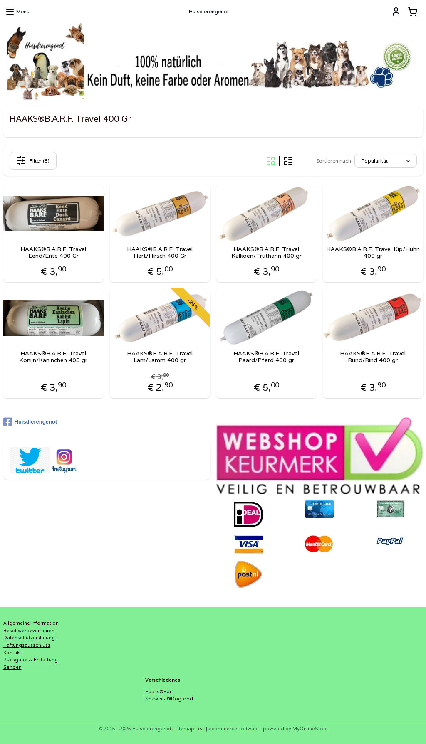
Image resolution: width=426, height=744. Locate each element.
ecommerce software (233, 729)
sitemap (184, 729)
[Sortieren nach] (385, 161)
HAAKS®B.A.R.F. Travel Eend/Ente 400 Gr (53, 253)
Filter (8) (33, 160)
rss (201, 729)
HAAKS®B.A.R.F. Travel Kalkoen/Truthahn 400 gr (266, 253)
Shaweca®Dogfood (169, 699)
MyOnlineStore (310, 729)
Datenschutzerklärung (29, 638)
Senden (12, 667)
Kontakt (12, 652)
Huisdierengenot (30, 422)
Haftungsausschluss (26, 645)
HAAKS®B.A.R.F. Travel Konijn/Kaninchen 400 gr (53, 357)
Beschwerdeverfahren (28, 630)
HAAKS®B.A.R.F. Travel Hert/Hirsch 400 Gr (160, 253)
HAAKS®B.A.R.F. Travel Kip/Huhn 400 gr (373, 253)
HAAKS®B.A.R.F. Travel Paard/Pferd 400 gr (266, 357)
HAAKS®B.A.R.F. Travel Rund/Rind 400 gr (373, 357)
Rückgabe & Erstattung (30, 660)
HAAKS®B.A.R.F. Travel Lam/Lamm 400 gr (160, 357)
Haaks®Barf (159, 692)
